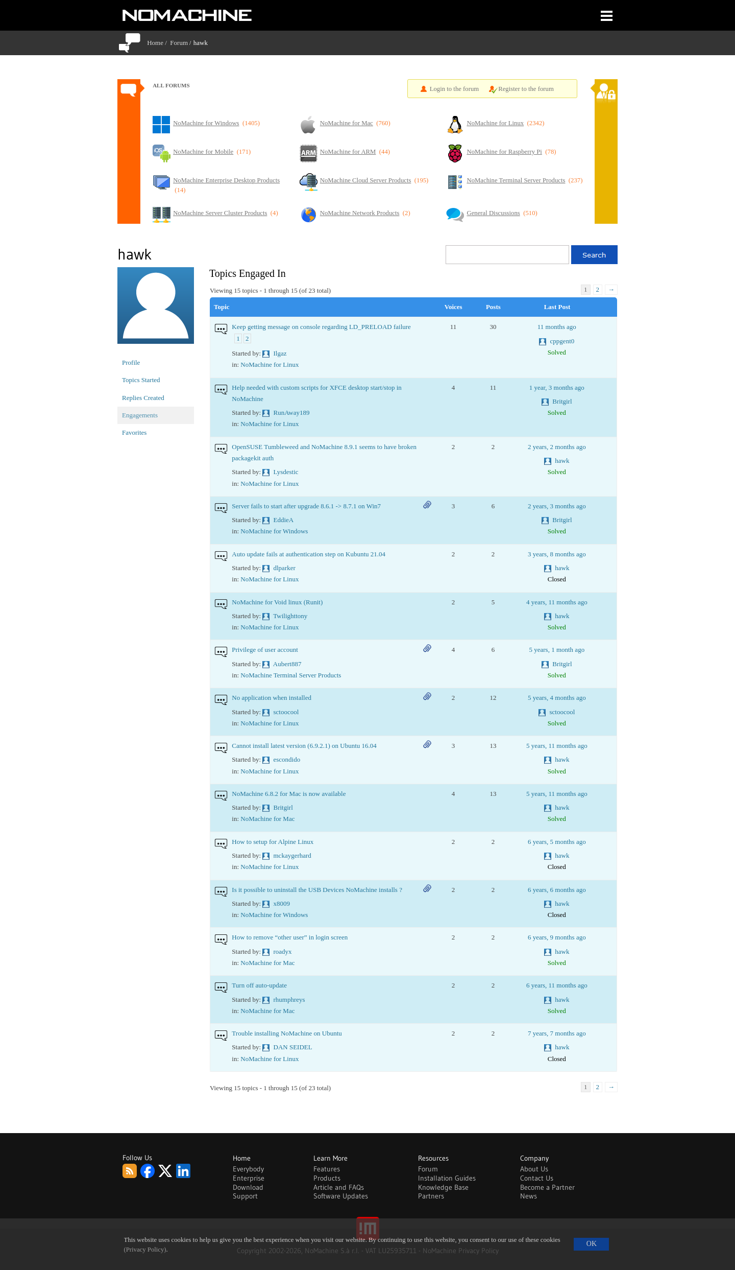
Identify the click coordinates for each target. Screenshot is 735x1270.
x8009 (282, 903)
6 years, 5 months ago (557, 841)
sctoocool (286, 712)
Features (326, 1168)
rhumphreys (289, 999)
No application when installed (271, 697)
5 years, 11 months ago (556, 745)
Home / (158, 42)
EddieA (284, 520)
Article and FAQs (338, 1187)
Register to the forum (526, 88)
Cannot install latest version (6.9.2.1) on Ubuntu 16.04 (304, 745)
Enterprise (248, 1178)
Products (326, 1178)
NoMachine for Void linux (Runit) (277, 602)
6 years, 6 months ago (557, 889)
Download (248, 1187)
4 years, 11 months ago (556, 602)
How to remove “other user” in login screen (290, 937)
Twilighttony (290, 616)
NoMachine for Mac (267, 818)
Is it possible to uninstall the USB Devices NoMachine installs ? (317, 889)
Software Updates (340, 1196)
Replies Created (143, 398)
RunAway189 (292, 412)
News (528, 1196)
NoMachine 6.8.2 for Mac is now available (289, 793)
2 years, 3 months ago (557, 506)
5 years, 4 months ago (557, 697)
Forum (179, 42)
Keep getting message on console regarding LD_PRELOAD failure (321, 327)
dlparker (285, 568)
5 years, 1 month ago (556, 649)
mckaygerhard (292, 855)
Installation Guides (447, 1178)
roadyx (283, 951)
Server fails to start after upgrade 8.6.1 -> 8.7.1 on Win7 (306, 506)
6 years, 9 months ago (557, 937)
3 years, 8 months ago (557, 554)
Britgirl (562, 401)
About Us (534, 1168)
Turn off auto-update (259, 985)
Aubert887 (287, 664)
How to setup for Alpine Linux (272, 841)
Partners (431, 1196)
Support (245, 1196)
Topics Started (141, 380)
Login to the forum (454, 88)
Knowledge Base (443, 1187)
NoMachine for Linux (269, 364)
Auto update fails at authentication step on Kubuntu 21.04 (308, 554)
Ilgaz (280, 353)
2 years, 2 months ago (557, 447)
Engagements (140, 415)
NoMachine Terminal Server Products (290, 675)
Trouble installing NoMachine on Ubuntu (286, 1033)
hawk (562, 460)
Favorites (134, 432)
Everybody (248, 1168)
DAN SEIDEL (293, 1047)
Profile (131, 362)
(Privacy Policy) (145, 1249)
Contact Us (536, 1178)
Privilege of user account (265, 649)
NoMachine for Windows (274, 531)
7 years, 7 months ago (557, 1033)
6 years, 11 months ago (556, 985)
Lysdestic (286, 472)
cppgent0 (562, 341)
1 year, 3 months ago (556, 387)
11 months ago (556, 327)
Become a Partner (547, 1187)
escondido (287, 759)
